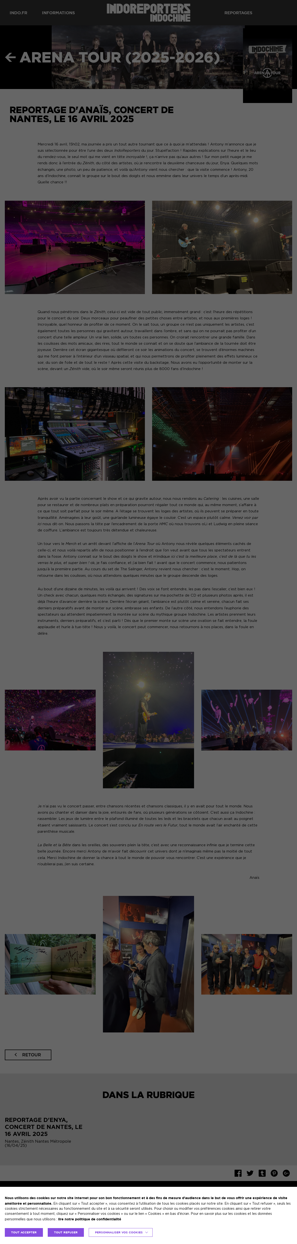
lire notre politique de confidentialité (89, 1219)
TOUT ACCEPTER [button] (24, 1232)
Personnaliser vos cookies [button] (119, 1232)
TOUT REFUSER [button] (66, 1232)
